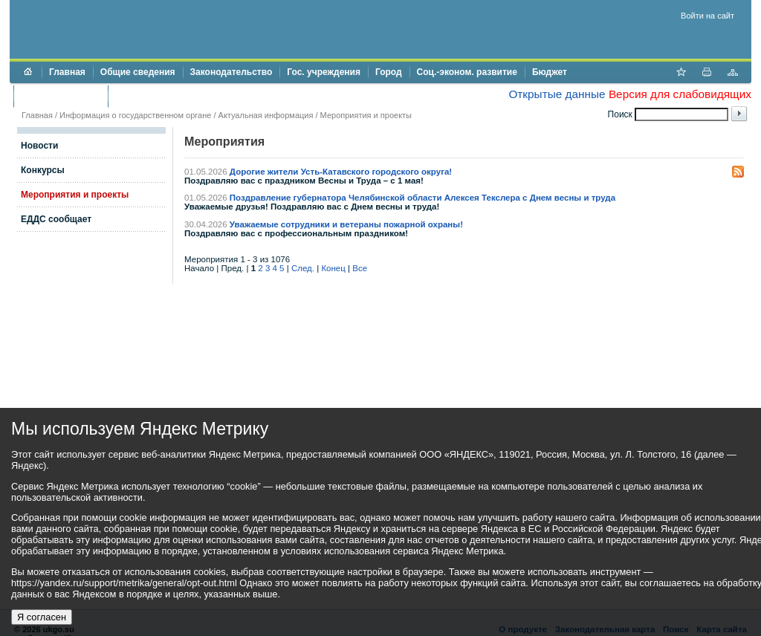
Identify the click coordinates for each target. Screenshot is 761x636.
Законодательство (231, 72)
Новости (39, 145)
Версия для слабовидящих (680, 94)
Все (359, 268)
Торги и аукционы (60, 96)
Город (388, 72)
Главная (67, 72)
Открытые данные (556, 94)
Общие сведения (137, 72)
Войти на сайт (707, 15)
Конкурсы (43, 170)
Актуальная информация (266, 115)
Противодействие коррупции (179, 96)
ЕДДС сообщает (56, 219)
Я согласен (41, 617)
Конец (333, 268)
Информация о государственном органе (135, 115)
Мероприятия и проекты (366, 115)
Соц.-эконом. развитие (467, 72)
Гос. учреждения (323, 72)
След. (302, 268)
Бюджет (549, 72)
